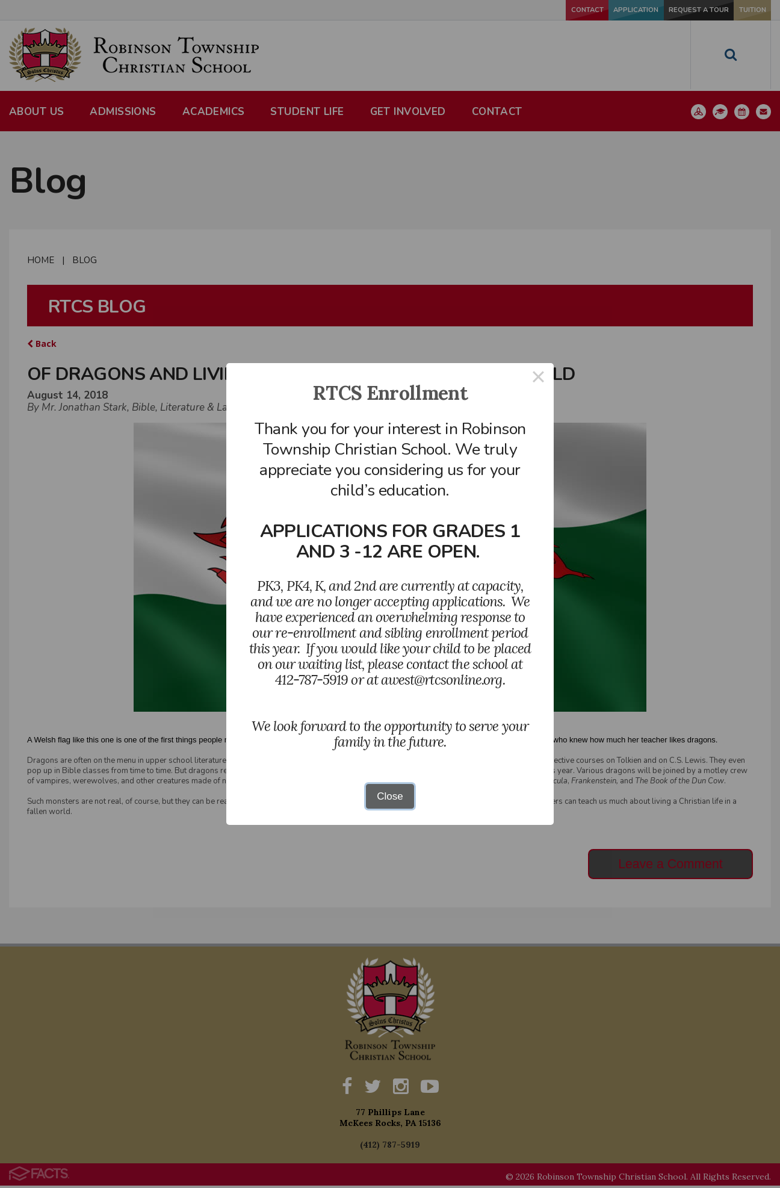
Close (390, 796)
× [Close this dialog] (538, 378)
